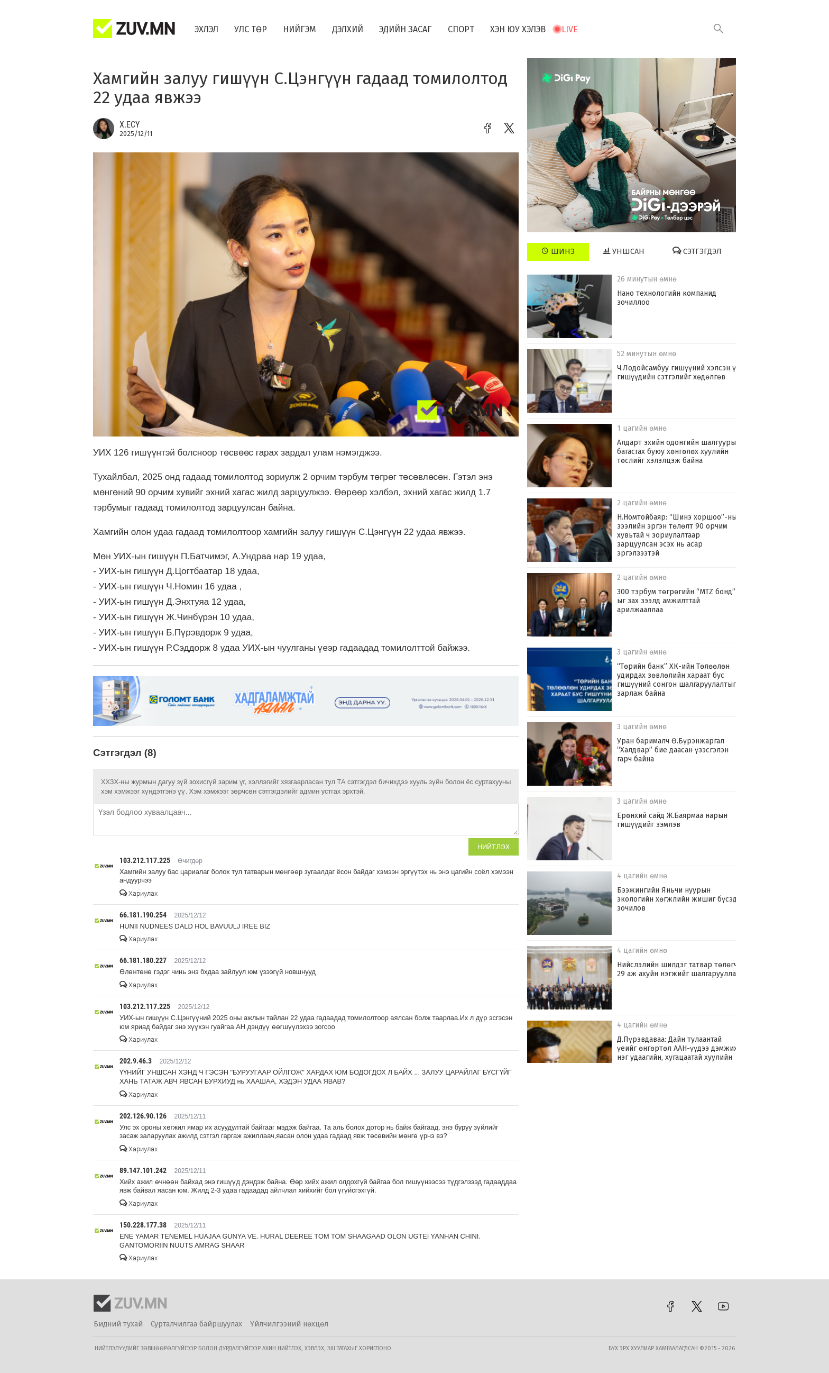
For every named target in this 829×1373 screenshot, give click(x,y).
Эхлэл (206, 29)
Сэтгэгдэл (697, 251)
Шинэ (558, 251)
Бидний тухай (118, 1324)
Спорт (461, 29)
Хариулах (138, 893)
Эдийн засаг (405, 29)
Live (569, 29)
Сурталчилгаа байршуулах (196, 1324)
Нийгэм (299, 29)
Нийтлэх (493, 847)
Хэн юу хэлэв (518, 29)
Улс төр (250, 29)
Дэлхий (347, 29)
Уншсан (623, 251)
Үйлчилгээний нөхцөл (289, 1324)
